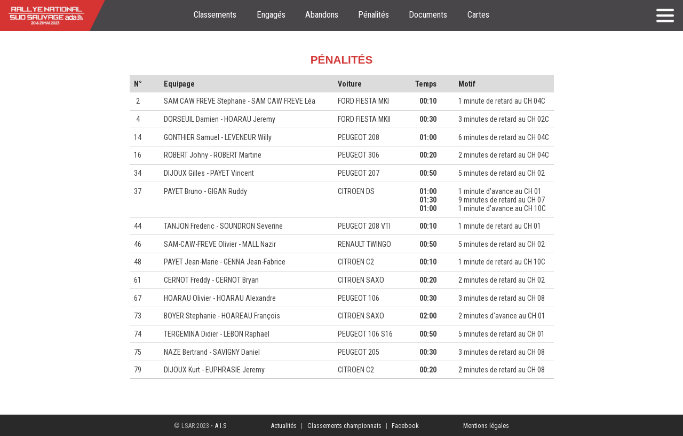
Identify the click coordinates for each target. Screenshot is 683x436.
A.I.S (220, 426)
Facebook (405, 426)
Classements (215, 15)
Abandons (321, 15)
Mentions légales (486, 426)
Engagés (271, 15)
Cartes (478, 15)
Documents (428, 15)
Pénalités (373, 15)
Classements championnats (344, 426)
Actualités (284, 426)
